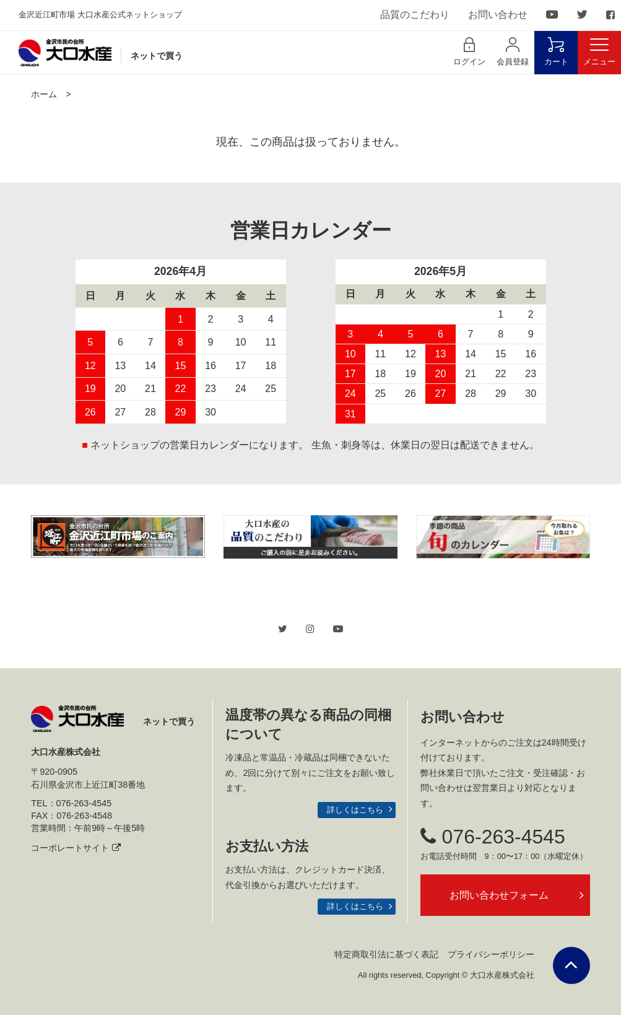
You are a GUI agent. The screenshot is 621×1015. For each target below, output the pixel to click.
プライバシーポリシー (491, 954)
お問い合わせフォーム (499, 895)
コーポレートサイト (76, 848)
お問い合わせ (498, 14)
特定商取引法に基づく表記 (386, 954)
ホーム (44, 94)
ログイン (469, 51)
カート (556, 51)
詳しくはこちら (355, 809)
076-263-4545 (492, 837)
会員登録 (513, 51)
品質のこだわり (414, 14)
